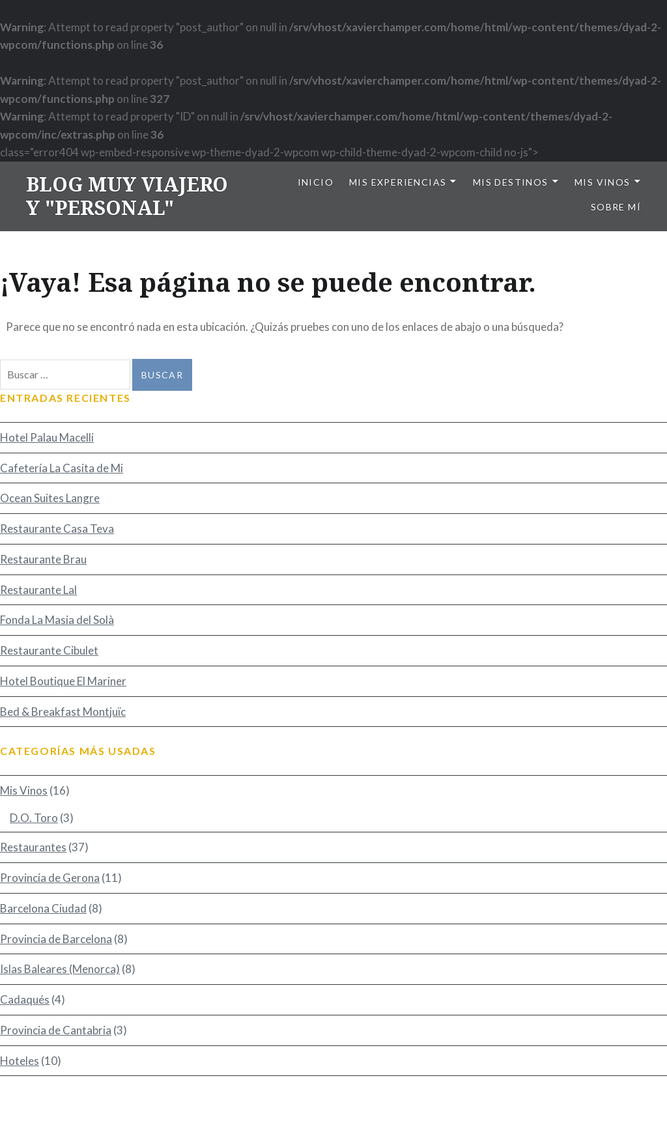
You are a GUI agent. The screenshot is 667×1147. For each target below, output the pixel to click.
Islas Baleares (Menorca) (60, 969)
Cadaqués (25, 999)
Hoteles (19, 1061)
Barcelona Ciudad (43, 908)
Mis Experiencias (397, 182)
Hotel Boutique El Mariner (63, 681)
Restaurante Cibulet (49, 650)
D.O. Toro (34, 818)
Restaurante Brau (43, 559)
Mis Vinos (603, 182)
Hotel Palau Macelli (47, 437)
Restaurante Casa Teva (57, 528)
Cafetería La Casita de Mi (61, 468)
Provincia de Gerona (50, 878)
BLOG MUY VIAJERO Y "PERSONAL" (127, 196)
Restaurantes (33, 847)
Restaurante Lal (38, 590)
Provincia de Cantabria (55, 1030)
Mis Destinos (510, 182)
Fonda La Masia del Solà (57, 620)
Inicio (316, 182)
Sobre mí (616, 206)
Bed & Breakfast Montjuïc (63, 711)
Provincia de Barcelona (56, 939)
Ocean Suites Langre (50, 498)
